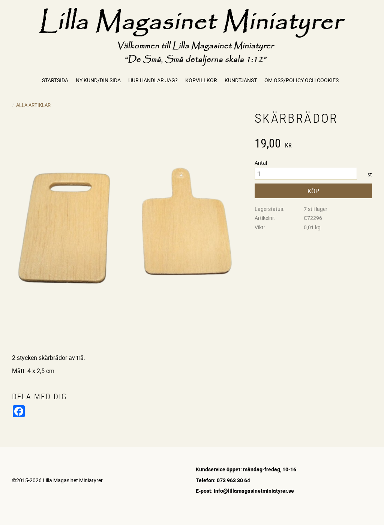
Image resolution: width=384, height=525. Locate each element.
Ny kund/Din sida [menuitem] (98, 80)
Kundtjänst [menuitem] (241, 80)
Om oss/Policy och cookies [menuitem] (301, 80)
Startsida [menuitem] (55, 80)
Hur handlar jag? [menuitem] (153, 80)
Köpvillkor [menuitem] (201, 80)
